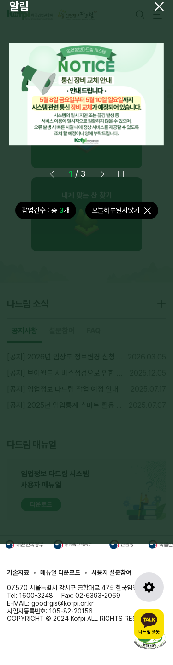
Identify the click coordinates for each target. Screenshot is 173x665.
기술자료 (18, 572)
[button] (102, 174)
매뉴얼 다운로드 (60, 572)
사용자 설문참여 (111, 572)
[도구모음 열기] (149, 587)
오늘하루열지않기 (116, 210)
